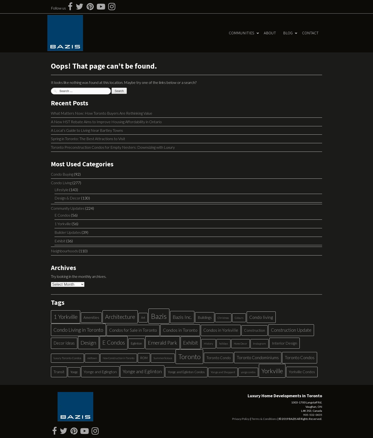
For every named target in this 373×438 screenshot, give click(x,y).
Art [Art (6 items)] (143, 318)
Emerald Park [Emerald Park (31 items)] (162, 342)
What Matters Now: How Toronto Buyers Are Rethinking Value (101, 113)
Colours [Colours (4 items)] (239, 317)
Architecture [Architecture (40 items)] (120, 316)
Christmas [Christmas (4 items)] (223, 317)
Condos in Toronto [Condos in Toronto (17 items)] (180, 330)
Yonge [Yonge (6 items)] (74, 372)
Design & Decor (67, 198)
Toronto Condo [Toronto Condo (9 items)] (218, 358)
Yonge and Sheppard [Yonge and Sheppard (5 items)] (223, 372)
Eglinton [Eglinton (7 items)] (136, 343)
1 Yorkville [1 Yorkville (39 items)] (66, 316)
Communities (241, 33)
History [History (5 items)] (208, 343)
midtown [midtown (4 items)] (92, 358)
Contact (310, 33)
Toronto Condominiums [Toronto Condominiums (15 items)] (258, 357)
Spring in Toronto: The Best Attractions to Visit (88, 138)
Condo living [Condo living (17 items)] (261, 317)
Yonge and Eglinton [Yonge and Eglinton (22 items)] (142, 371)
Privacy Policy (241, 419)
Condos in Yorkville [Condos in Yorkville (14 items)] (220, 330)
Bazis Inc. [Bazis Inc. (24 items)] (182, 317)
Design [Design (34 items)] (88, 342)
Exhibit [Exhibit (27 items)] (190, 343)
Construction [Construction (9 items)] (254, 330)
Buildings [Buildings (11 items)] (205, 317)
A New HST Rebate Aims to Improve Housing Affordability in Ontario (106, 121)
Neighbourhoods (64, 251)
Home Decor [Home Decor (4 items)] (240, 343)
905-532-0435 (312, 415)
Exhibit (59, 241)
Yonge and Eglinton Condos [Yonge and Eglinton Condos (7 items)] (186, 372)
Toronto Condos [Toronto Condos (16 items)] (299, 357)
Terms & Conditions (264, 419)
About (270, 33)
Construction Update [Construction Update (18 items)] (291, 330)
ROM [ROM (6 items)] (143, 358)
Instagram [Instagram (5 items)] (259, 343)
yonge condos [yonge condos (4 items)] (248, 372)
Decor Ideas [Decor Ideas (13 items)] (64, 343)
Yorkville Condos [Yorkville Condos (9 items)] (302, 372)
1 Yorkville (62, 223)
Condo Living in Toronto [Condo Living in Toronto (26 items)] (78, 330)
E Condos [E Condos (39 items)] (113, 342)
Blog (288, 33)
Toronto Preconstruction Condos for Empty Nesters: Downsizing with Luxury (113, 147)
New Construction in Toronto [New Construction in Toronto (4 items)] (118, 358)
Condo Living (61, 182)
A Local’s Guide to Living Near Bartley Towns (87, 130)
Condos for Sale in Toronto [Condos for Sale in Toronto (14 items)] (133, 330)
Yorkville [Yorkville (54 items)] (272, 370)
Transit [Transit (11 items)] (59, 371)
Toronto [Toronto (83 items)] (189, 357)
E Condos (62, 215)
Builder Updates (67, 232)
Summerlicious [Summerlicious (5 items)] (162, 358)
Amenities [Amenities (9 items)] (91, 317)
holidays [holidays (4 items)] (223, 343)
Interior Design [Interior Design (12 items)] (284, 343)
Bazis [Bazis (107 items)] (159, 316)
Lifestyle (61, 189)
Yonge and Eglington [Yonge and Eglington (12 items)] (100, 371)
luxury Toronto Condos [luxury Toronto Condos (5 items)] (67, 358)
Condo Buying (62, 174)
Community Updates (67, 208)
